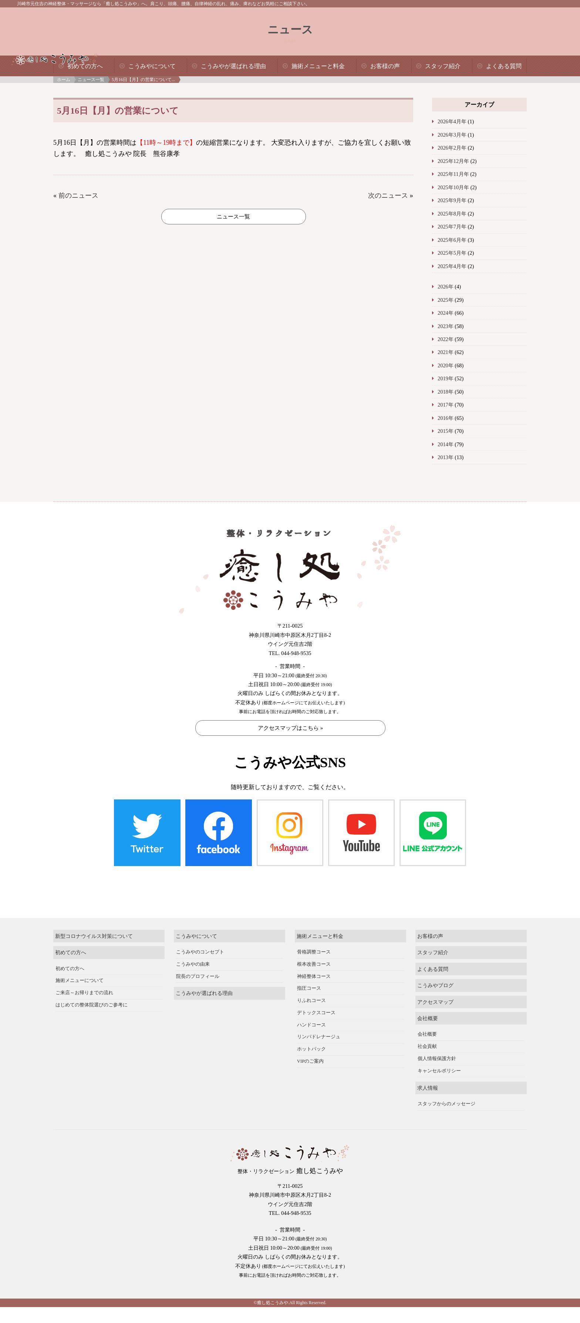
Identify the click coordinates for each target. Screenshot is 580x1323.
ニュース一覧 (91, 79)
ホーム (63, 79)
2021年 (445, 352)
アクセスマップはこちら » (290, 728)
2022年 (445, 339)
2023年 (445, 326)
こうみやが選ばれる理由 (233, 66)
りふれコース (311, 970)
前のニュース (78, 195)
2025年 (445, 300)
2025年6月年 (452, 240)
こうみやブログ (435, 955)
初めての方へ (85, 66)
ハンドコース (311, 994)
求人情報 (427, 1057)
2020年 (445, 365)
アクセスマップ (435, 972)
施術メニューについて (79, 950)
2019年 (445, 378)
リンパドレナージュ (318, 1006)
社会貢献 (427, 1016)
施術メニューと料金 (318, 66)
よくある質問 (504, 66)
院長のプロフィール (197, 946)
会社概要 (427, 988)
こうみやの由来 (193, 933)
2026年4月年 (452, 121)
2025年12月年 (453, 161)
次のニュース (388, 195)
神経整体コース (314, 946)
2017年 (445, 405)
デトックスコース (316, 982)
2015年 (445, 431)
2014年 (445, 444)
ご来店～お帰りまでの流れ (84, 962)
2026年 (445, 287)
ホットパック (311, 1018)
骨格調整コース (314, 921)
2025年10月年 (453, 187)
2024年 (445, 313)
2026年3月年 (452, 135)
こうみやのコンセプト (200, 921)
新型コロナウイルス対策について (94, 906)
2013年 (445, 457)
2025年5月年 (452, 253)
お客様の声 (385, 66)
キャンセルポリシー (439, 1040)
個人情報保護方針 (437, 1028)
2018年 (445, 392)
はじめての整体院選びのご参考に (91, 974)
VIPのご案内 (310, 1030)
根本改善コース (314, 933)
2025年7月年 (452, 227)
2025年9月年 (452, 200)
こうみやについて (152, 66)
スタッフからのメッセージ (446, 1073)
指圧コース (309, 958)
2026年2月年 (452, 148)
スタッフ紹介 (443, 66)
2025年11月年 (453, 174)
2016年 (445, 418)
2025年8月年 (452, 214)
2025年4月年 (452, 266)
